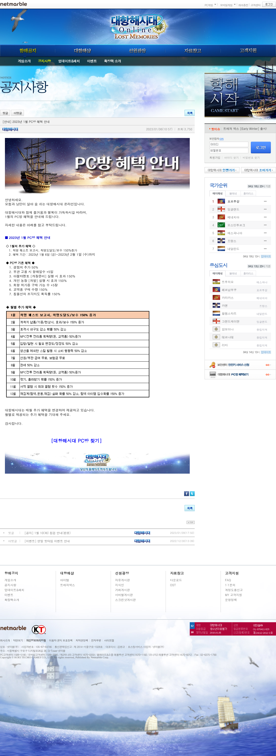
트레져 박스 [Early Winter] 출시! (245, 128)
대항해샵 (82, 50)
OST (173, 585)
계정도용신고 (234, 590)
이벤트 (92, 61)
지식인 (119, 585)
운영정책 (231, 600)
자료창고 (193, 50)
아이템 (64, 580)
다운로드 (176, 580)
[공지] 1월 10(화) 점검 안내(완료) (48, 533)
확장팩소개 (11, 600)
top (191, 522)
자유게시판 (122, 580)
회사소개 (5, 640)
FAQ (228, 580)
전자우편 (96, 640)
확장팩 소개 (112, 61)
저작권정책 (82, 640)
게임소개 (24, 61)
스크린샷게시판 (125, 600)
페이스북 (186, 493)
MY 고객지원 (233, 595)
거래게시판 (122, 590)
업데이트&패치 (69, 61)
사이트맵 (109, 640)
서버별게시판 (124, 595)
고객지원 (248, 50)
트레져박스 (67, 585)
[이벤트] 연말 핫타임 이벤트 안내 (47, 541)
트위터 (192, 493)
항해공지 (27, 50)
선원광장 (137, 50)
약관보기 (18, 640)
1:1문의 (230, 585)
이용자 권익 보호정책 (60, 640)
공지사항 (44, 61)
